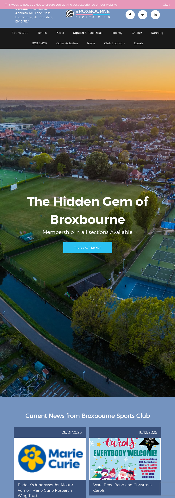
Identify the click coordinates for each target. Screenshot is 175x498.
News (91, 43)
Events (138, 43)
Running (157, 32)
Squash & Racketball (87, 32)
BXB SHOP (39, 43)
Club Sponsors (114, 43)
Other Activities (67, 43)
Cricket (137, 32)
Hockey (117, 32)
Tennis (42, 32)
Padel (60, 32)
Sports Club (20, 32)
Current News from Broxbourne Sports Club (87, 415)
